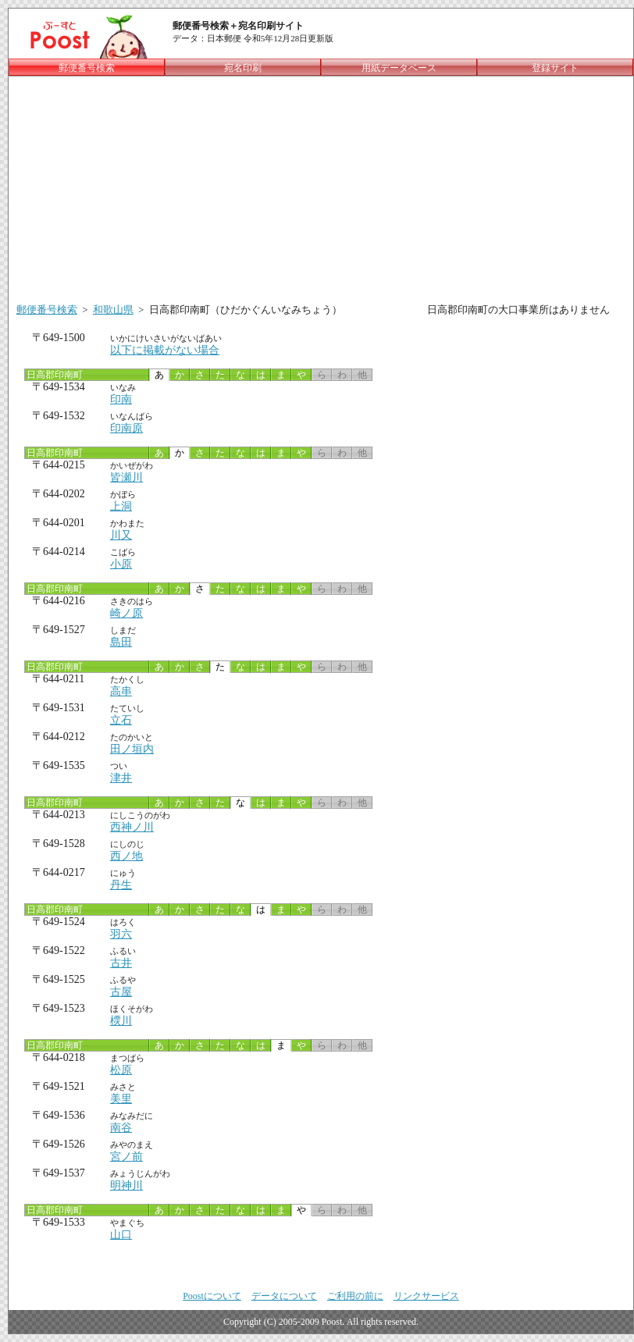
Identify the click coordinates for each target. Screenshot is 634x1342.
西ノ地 (126, 856)
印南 (121, 399)
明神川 (126, 1185)
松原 (121, 1070)
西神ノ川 (132, 827)
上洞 (121, 506)
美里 (121, 1099)
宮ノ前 (126, 1156)
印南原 (126, 428)
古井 (121, 963)
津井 (121, 778)
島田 (121, 642)
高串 (121, 691)
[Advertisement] (321, 186)
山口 (121, 1235)
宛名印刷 (243, 67)
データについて (284, 1295)
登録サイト (555, 67)
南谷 (121, 1128)
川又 (121, 535)
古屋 (121, 992)
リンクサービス (426, 1295)
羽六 (121, 934)
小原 (121, 564)
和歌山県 (113, 309)
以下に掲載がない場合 (164, 350)
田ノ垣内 (132, 749)
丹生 (121, 885)
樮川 (121, 1021)
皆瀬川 (126, 477)
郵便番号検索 (46, 309)
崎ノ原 (126, 613)
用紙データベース (399, 67)
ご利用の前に (355, 1295)
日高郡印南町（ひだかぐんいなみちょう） (245, 309)
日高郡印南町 (53, 374)
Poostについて (212, 1295)
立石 (121, 720)
